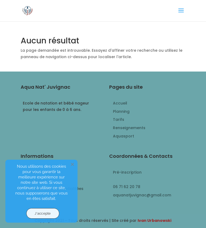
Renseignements (129, 127)
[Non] (72, 164)
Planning (121, 111)
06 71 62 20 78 (126, 186)
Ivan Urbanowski (154, 220)
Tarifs (118, 119)
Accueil (120, 103)
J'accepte (43, 213)
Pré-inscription (127, 172)
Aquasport (123, 136)
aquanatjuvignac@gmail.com (142, 195)
